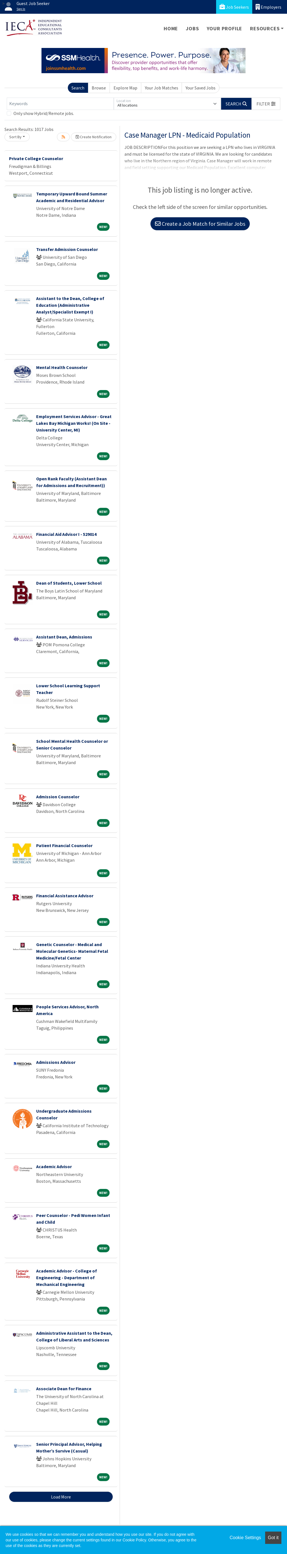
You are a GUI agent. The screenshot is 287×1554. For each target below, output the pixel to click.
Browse (99, 88)
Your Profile (224, 28)
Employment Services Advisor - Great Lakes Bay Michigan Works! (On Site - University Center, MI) (74, 423)
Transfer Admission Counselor (67, 249)
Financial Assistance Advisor (64, 895)
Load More (61, 1497)
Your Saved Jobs (201, 88)
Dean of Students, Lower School (69, 583)
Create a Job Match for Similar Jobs (200, 223)
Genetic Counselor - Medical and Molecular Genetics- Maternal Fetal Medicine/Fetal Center (72, 951)
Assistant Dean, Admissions (64, 637)
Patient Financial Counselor (64, 845)
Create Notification (94, 136)
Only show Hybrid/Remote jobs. (43, 113)
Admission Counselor (57, 796)
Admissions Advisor (55, 1062)
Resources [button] (264, 28)
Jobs (192, 28)
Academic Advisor (54, 1166)
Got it (273, 1537)
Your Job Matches (161, 88)
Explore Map (125, 88)
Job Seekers (234, 6)
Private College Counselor (36, 158)
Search (77, 88)
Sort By (15, 136)
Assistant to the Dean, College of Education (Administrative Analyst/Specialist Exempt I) (70, 305)
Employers (268, 6)
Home (171, 28)
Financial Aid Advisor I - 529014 (66, 534)
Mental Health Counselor (61, 367)
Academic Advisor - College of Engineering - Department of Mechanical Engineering (66, 1277)
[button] (266, 104)
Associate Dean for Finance (63, 1388)
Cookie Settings (245, 1537)
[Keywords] (60, 104)
